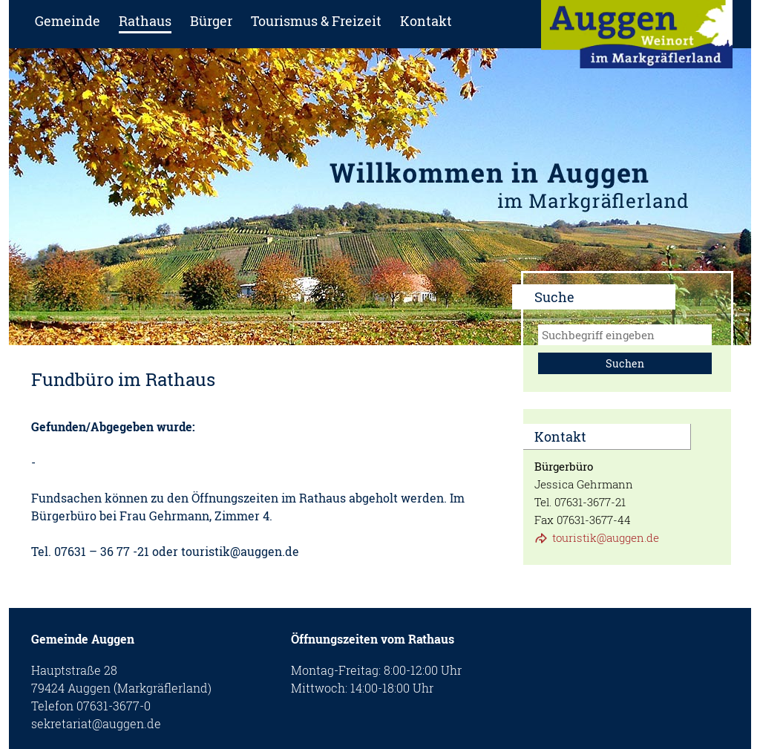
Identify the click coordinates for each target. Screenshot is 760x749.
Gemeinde (67, 21)
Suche (554, 297)
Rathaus (145, 21)
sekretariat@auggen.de (96, 723)
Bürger (211, 21)
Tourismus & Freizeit (316, 21)
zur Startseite (637, 39)
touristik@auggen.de (605, 537)
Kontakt (426, 21)
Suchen (625, 363)
